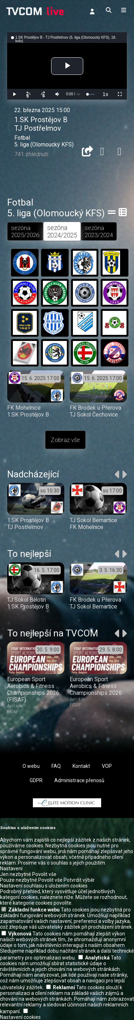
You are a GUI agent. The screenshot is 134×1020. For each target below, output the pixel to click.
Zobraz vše (65, 439)
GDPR (36, 780)
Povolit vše (44, 874)
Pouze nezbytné (18, 880)
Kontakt (81, 766)
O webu (31, 766)
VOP (107, 766)
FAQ (56, 766)
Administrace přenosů (79, 780)
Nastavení (11, 868)
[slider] (91, 94)
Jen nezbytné (15, 874)
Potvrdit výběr (79, 880)
